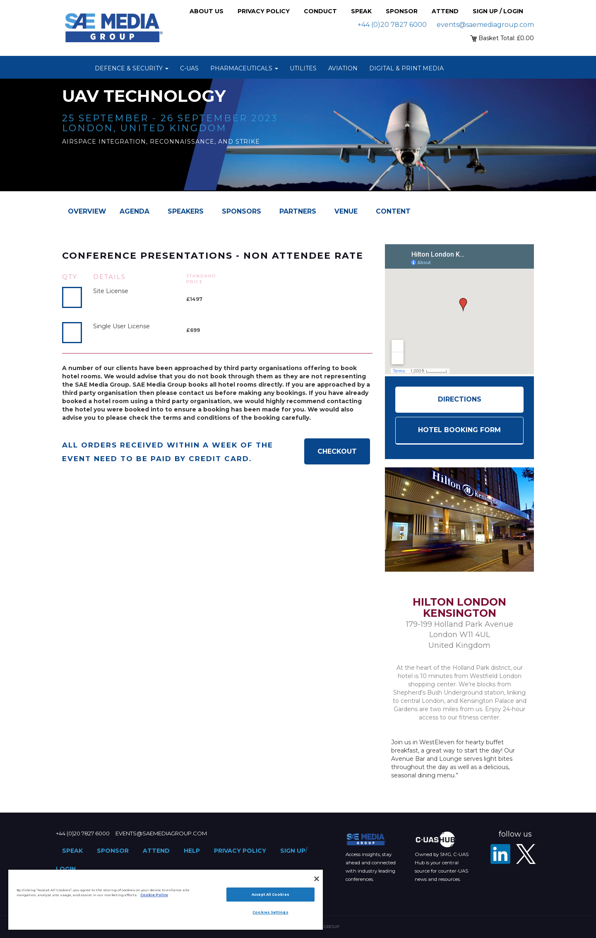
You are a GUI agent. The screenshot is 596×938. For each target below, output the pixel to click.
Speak (361, 11)
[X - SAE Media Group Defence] (526, 854)
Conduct (320, 11)
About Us (206, 11)
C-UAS (189, 68)
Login (66, 869)
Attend (445, 11)
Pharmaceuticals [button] (244, 68)
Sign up (292, 850)
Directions (459, 399)
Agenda (134, 211)
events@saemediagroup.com (485, 25)
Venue (346, 211)
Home (78, 68)
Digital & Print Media (406, 68)
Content (393, 211)
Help (192, 850)
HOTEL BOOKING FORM (459, 430)
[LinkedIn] (500, 854)
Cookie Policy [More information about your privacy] (154, 895)
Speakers (186, 211)
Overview (87, 211)
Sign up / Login (498, 11)
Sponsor (402, 11)
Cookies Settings (270, 912)
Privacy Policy (264, 11)
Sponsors (241, 211)
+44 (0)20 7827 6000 (392, 25)
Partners (297, 211)
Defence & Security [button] (131, 68)
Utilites (303, 68)
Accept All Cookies (270, 894)
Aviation (343, 68)
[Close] (316, 878)
